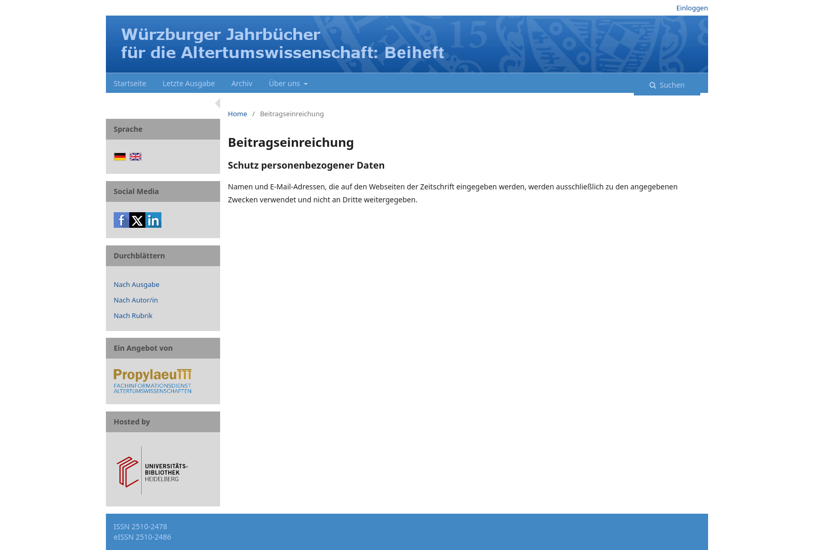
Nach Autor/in (136, 300)
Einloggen (692, 7)
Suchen (671, 85)
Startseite (130, 83)
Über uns (285, 83)
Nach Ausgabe (136, 284)
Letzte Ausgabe (188, 83)
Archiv (242, 83)
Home (237, 113)
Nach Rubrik (133, 315)
